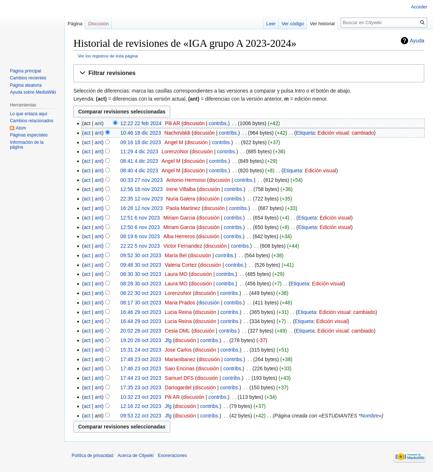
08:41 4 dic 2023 (139, 161)
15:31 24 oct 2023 (140, 350)
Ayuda (417, 41)
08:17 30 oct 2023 (140, 303)
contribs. (218, 123)
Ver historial (322, 23)
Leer (271, 23)
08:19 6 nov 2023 (140, 236)
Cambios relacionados (31, 120)
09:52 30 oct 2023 (140, 255)
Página (75, 23)
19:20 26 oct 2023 (140, 340)
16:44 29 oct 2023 (140, 321)
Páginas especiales (29, 135)
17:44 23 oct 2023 (140, 378)
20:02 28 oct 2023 (140, 331)
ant (98, 123)
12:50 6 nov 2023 (140, 227)
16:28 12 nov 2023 (141, 208)
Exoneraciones (172, 455)
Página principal (25, 71)
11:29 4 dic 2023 (139, 151)
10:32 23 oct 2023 (140, 397)
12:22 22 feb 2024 (141, 123)
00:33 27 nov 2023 (141, 180)
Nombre (370, 416)
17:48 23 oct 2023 (140, 359)
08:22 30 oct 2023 (140, 293)
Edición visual (320, 170)
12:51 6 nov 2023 (140, 218)
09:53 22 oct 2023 (140, 416)
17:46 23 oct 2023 (140, 368)
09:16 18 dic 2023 (140, 142)
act (87, 133)
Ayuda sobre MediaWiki (33, 92)
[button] (249, 73)
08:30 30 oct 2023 (140, 274)
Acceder (419, 7)
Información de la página (26, 145)
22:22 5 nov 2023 (140, 246)
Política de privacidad (92, 455)
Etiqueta (305, 133)
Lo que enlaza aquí (28, 113)
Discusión (98, 23)
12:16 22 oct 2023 (140, 406)
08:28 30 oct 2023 (140, 283)
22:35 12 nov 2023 (141, 199)
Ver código (293, 23)
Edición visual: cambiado (346, 133)
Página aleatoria (26, 85)
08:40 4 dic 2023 (139, 170)
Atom (21, 128)
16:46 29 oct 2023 (140, 312)
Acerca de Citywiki (135, 455)
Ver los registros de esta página (108, 55)
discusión (193, 123)
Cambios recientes (28, 77)
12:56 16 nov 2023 (141, 189)
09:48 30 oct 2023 (140, 265)
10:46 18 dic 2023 (140, 133)
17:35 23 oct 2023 (140, 387)
